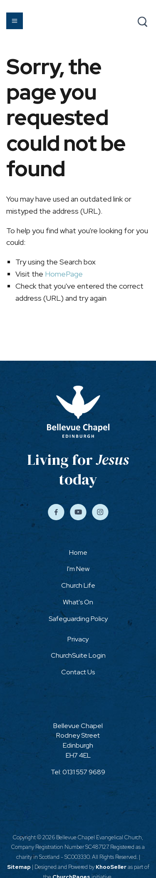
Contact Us (78, 672)
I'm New (78, 568)
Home (78, 552)
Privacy (78, 639)
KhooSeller (111, 867)
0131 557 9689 (83, 772)
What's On (78, 602)
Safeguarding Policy (78, 618)
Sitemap (19, 867)
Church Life (78, 585)
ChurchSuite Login (78, 655)
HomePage (64, 274)
